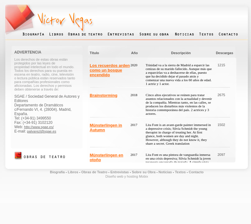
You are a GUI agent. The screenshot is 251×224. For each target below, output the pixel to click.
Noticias (165, 172)
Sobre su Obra (144, 172)
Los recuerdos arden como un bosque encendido (110, 70)
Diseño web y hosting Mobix (127, 176)
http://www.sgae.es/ (39, 127)
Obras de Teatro (94, 172)
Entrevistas (119, 172)
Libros (73, 172)
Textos (180, 172)
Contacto (196, 172)
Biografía (57, 172)
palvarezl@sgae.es (41, 131)
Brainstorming (103, 95)
